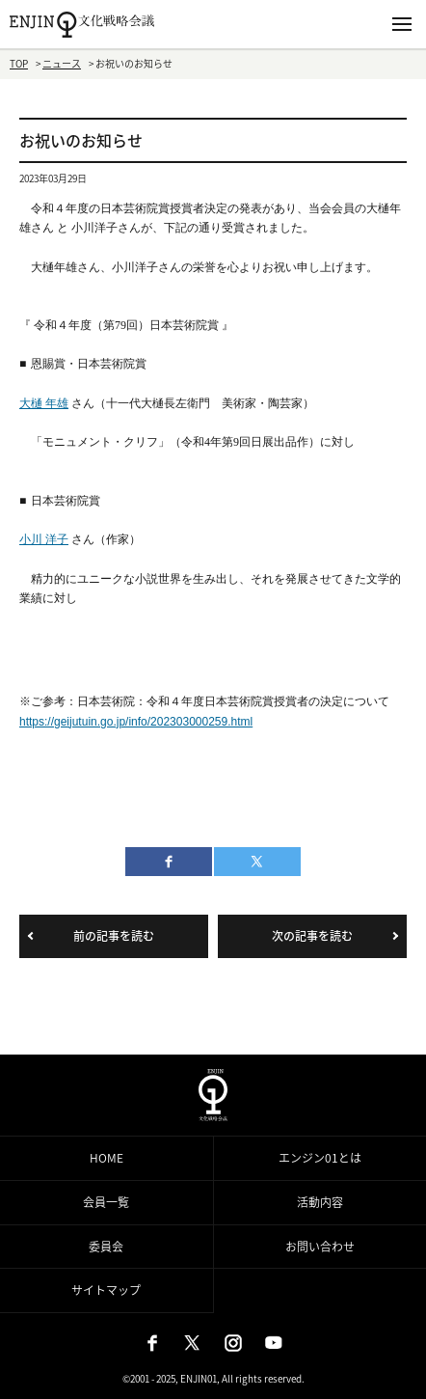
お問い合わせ (320, 1246)
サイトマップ (106, 1290)
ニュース (61, 63)
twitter (257, 861)
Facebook (152, 1343)
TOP (19, 63)
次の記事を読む (312, 936)
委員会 (106, 1246)
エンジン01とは (320, 1157)
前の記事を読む (113, 936)
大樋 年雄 (43, 403)
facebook (168, 861)
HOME (106, 1157)
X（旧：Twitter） (192, 1343)
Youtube (273, 1343)
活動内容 (320, 1202)
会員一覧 (106, 1202)
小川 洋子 (43, 539)
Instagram (233, 1343)
